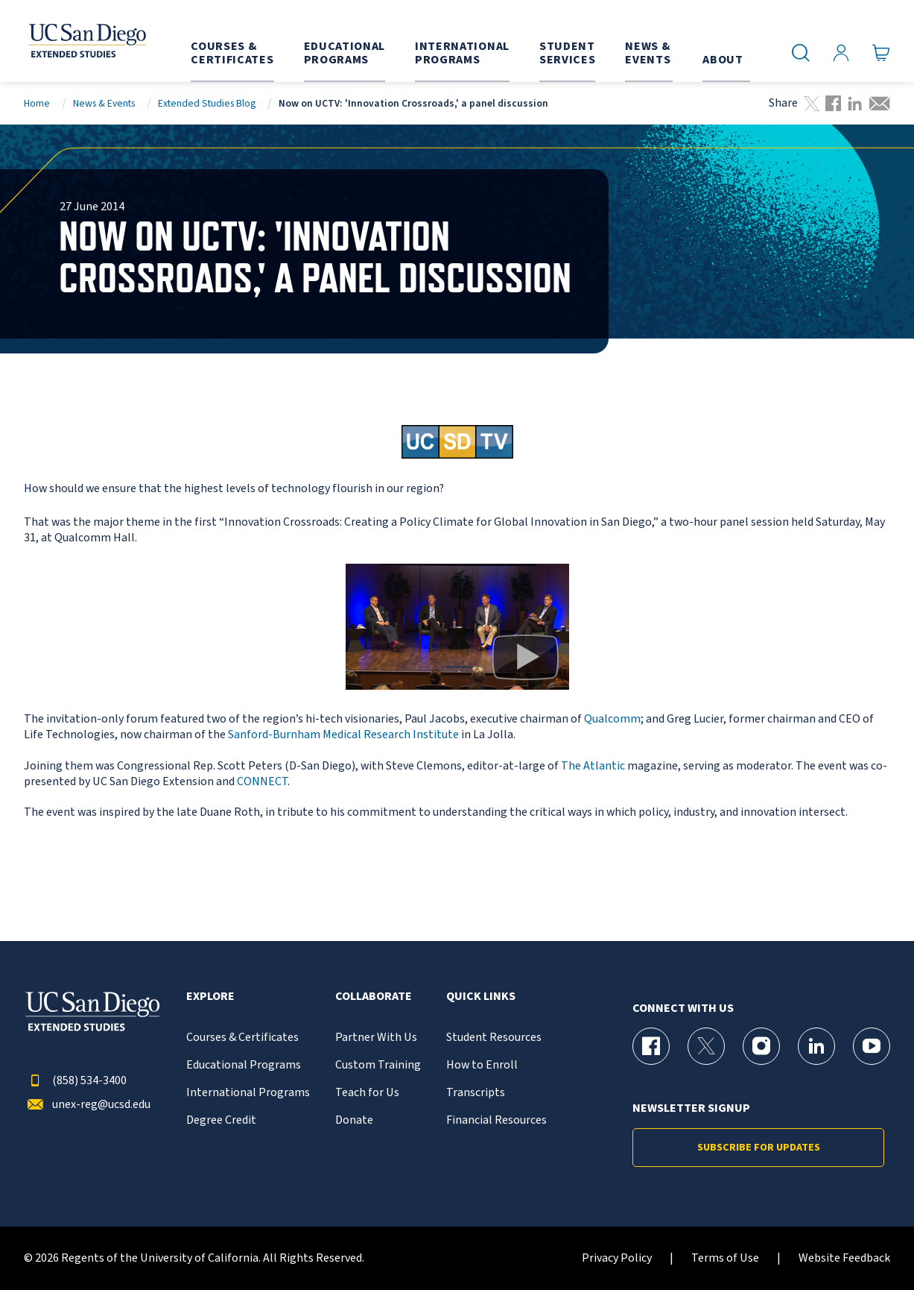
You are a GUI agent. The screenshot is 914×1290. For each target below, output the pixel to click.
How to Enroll (482, 1065)
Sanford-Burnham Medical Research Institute (344, 734)
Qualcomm (612, 719)
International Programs (248, 1093)
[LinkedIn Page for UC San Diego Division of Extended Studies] (816, 1046)
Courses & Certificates (242, 1037)
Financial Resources (496, 1120)
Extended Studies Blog (207, 103)
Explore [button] (210, 996)
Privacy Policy (617, 1258)
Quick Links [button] (480, 996)
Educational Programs (243, 1065)
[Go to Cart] (881, 53)
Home (37, 103)
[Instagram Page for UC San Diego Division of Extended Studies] (761, 1046)
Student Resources (494, 1037)
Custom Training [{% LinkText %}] (378, 1065)
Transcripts (475, 1093)
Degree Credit (221, 1120)
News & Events (104, 103)
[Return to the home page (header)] (81, 41)
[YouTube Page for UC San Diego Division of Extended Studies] (871, 1046)
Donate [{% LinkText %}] (354, 1120)
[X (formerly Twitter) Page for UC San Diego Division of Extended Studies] (706, 1046)
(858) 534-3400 (75, 1081)
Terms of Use (725, 1258)
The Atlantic (594, 766)
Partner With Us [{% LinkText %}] (376, 1037)
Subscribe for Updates (758, 1147)
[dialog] (869, 1245)
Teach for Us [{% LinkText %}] (367, 1093)
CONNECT (262, 781)
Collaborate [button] (373, 996)
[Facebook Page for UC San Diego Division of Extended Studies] (651, 1046)
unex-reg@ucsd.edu (87, 1105)
